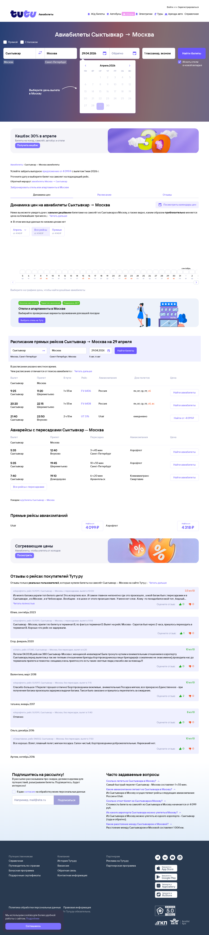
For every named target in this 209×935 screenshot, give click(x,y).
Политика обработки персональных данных (35, 907)
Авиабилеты (16, 164)
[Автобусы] (113, 13)
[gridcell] (100, 78)
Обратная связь (67, 870)
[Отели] (128, 13)
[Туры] (158, 13)
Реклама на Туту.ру (117, 860)
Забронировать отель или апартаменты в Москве (39, 187)
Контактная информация (72, 875)
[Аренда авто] (174, 13)
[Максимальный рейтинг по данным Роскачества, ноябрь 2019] (165, 911)
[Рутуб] (180, 856)
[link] (27, 147)
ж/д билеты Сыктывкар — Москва (37, 500)
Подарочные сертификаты (25, 875)
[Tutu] (23, 14)
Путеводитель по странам (24, 865)
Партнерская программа (121, 865)
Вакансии (63, 865)
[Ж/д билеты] (96, 13)
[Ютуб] (172, 856)
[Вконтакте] (165, 856)
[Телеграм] (157, 856)
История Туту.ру (67, 860)
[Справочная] (191, 13)
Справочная (16, 860)
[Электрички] (143, 13)
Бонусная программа (21, 870)
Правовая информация (77, 907)
